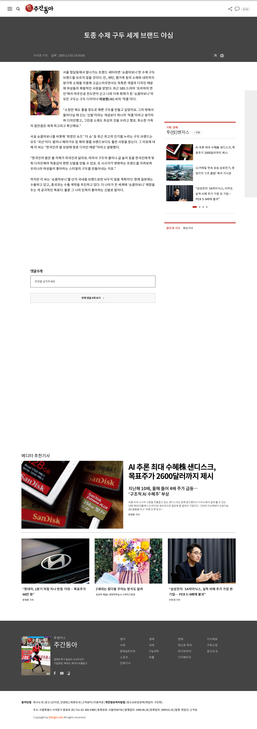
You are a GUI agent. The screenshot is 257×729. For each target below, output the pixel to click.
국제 (151, 645)
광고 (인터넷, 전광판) (57, 702)
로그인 (245, 9)
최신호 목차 (185, 645)
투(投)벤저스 (177, 132)
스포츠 (124, 657)
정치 (122, 639)
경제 (151, 639)
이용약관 (99, 702)
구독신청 (212, 645)
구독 (197, 132)
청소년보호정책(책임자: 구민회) (144, 702)
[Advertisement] (84, 220)
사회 (122, 645)
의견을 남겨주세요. (45, 281)
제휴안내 (75, 702)
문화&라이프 (127, 651)
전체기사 (125, 663)
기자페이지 (184, 657)
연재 (180, 639)
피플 (151, 657)
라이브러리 (184, 651)
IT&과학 (154, 651)
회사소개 (38, 702)
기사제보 (212, 639)
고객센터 (87, 702)
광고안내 (212, 651)
